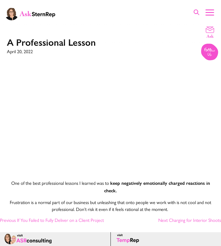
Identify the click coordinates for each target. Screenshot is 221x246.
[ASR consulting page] (55, 239)
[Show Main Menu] (210, 12)
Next (189, 220)
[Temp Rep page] (128, 239)
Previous (52, 220)
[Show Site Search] (196, 12)
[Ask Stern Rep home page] (30, 13)
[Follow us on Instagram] (210, 52)
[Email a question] (209, 32)
